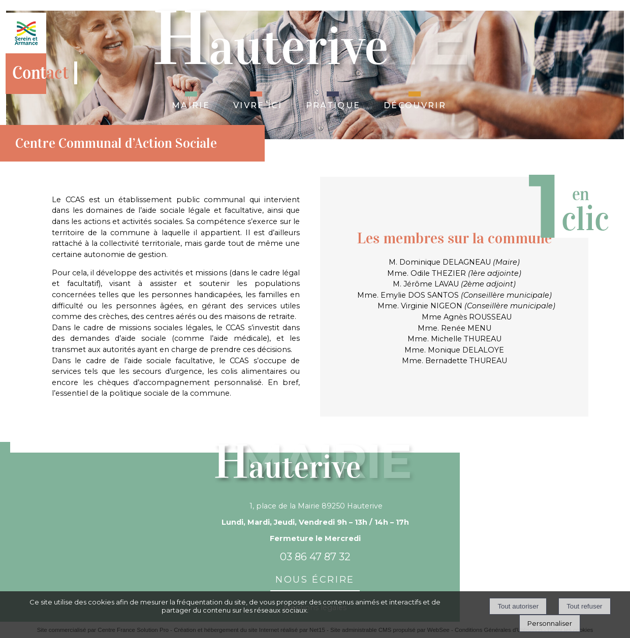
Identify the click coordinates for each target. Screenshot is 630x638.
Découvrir (415, 104)
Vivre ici (257, 104)
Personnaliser (549, 623)
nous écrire (315, 578)
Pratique (333, 104)
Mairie (191, 104)
